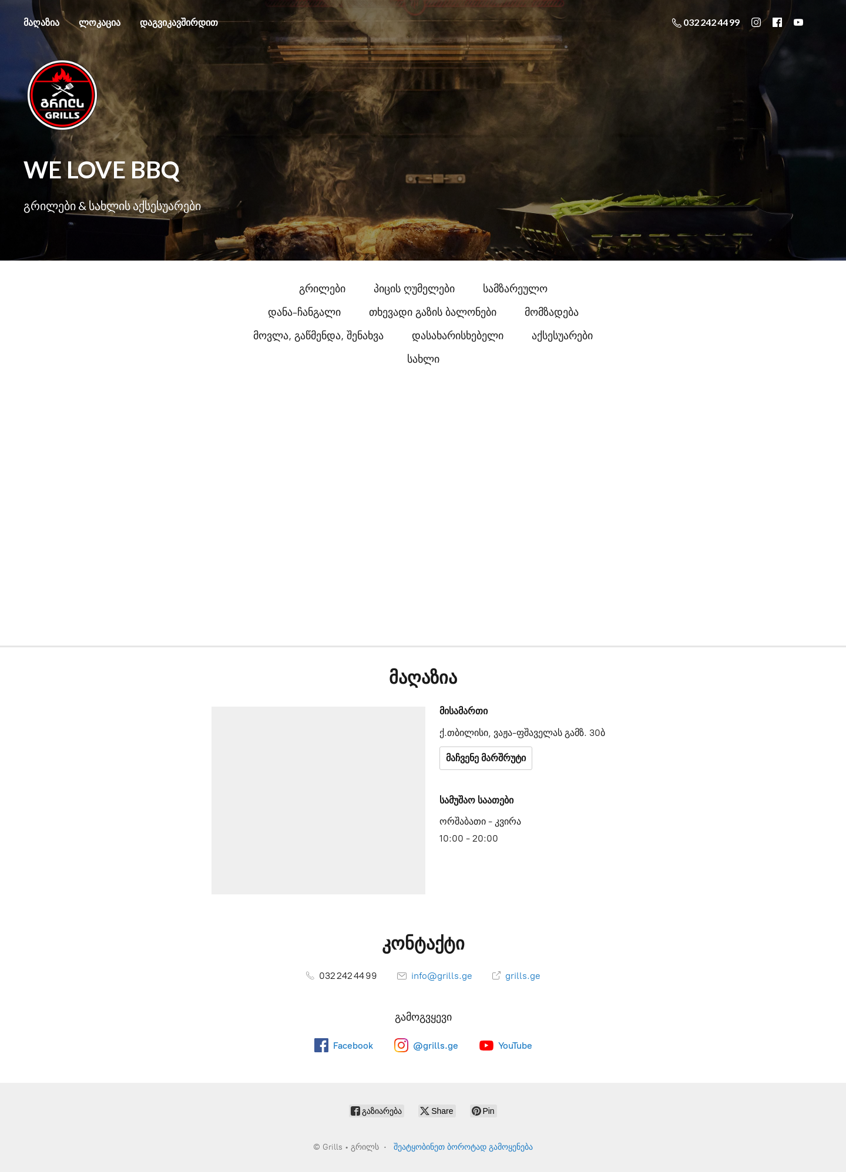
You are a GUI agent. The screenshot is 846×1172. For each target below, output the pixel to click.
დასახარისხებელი (457, 335)
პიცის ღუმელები (414, 288)
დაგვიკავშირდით (179, 22)
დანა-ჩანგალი (304, 312)
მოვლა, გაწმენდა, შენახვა (318, 335)
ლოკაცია (99, 22)
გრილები (322, 288)
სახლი (423, 359)
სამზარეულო (515, 288)
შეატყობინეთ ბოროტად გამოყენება (463, 1147)
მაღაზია (41, 22)
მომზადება (552, 312)
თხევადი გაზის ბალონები (432, 312)
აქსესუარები (562, 335)
